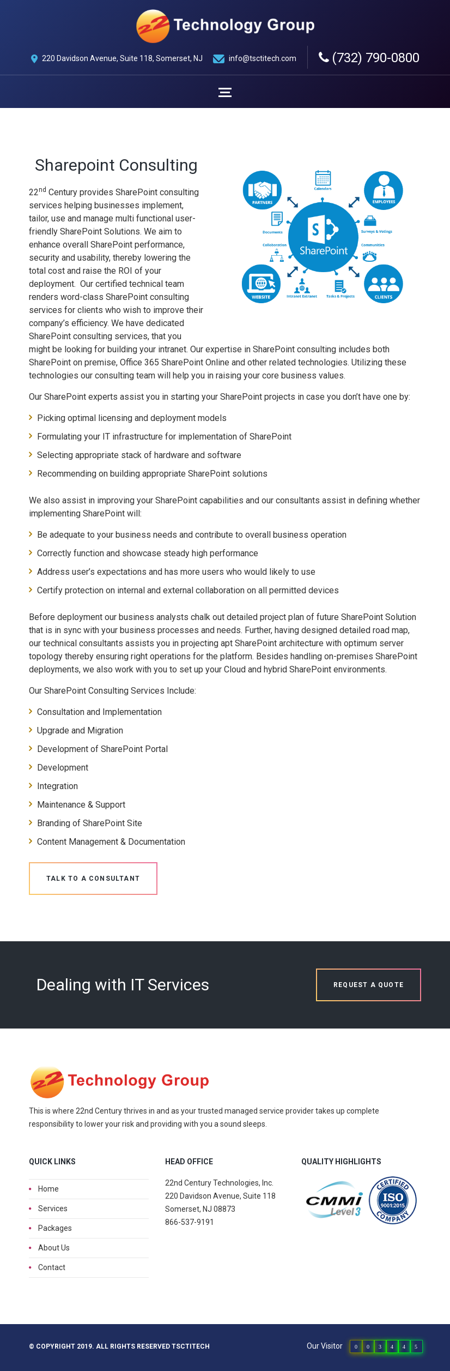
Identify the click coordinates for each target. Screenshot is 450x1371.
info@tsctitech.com (262, 58)
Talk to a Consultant (93, 878)
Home (48, 1188)
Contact (51, 1267)
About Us (54, 1247)
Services (53, 1208)
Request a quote (368, 985)
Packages (55, 1228)
